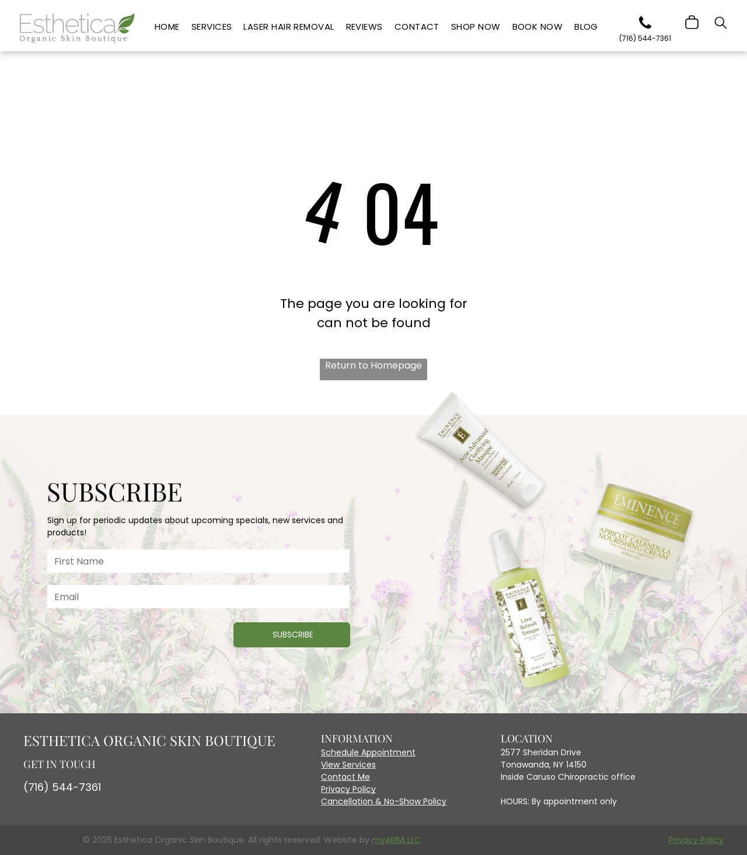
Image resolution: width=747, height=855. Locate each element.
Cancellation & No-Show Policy (383, 801)
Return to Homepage (373, 365)
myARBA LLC (396, 840)
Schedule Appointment (368, 752)
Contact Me (345, 777)
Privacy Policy (348, 789)
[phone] (645, 25)
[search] (720, 24)
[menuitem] (167, 27)
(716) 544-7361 (62, 787)
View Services (348, 764)
